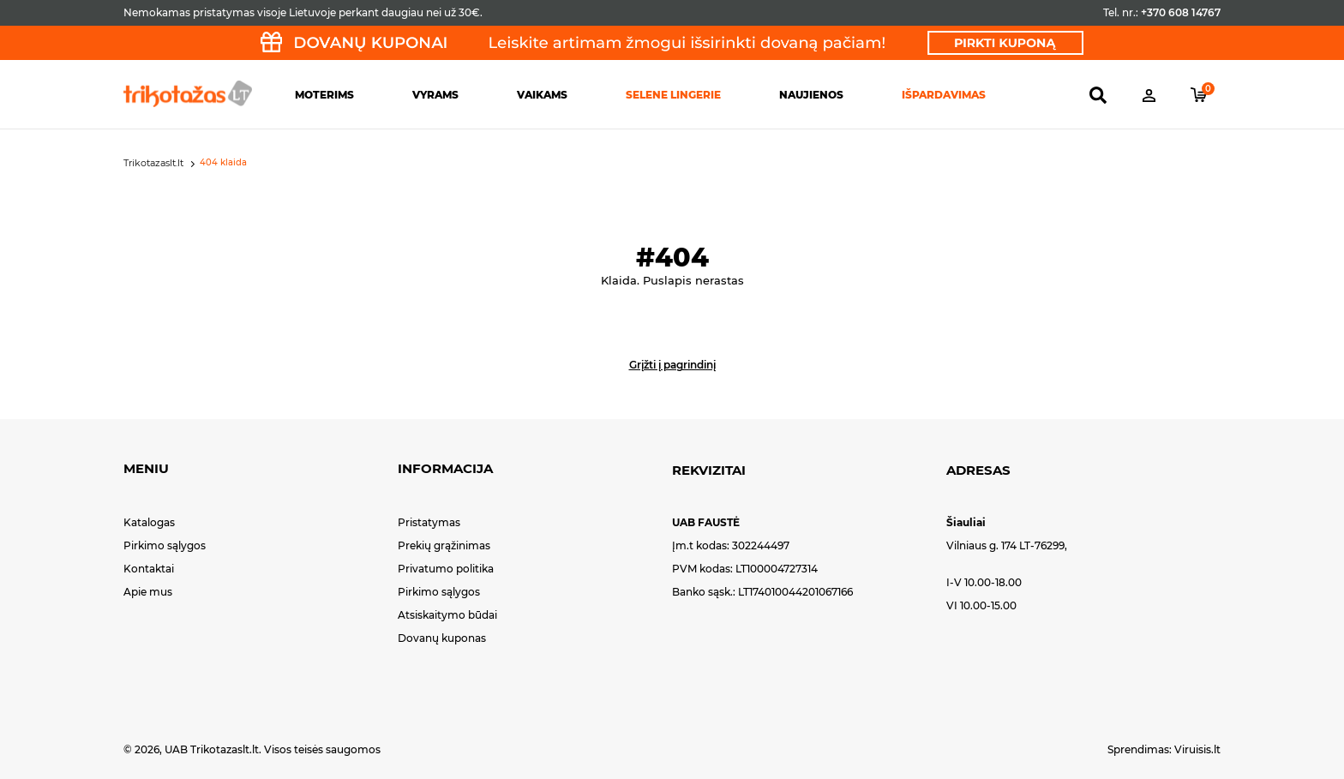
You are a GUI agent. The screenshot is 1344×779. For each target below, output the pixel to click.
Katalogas (149, 522)
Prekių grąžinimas (444, 545)
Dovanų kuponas (442, 638)
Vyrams (435, 94)
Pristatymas (429, 522)
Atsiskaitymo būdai (447, 614)
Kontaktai (148, 568)
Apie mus (147, 591)
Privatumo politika (446, 568)
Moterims (324, 94)
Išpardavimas (944, 94)
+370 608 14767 (1181, 12)
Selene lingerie (673, 94)
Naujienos (811, 94)
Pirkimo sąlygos (164, 545)
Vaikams (542, 94)
